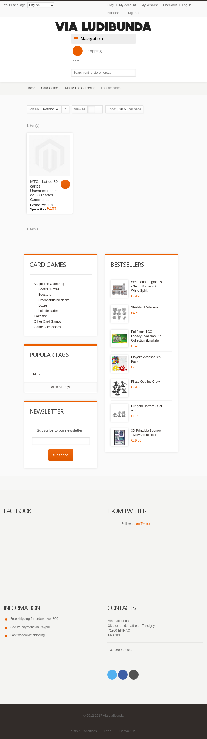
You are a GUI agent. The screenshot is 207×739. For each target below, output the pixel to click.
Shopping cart (87, 55)
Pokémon (41, 316)
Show (112, 109)
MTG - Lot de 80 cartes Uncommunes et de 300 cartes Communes (44, 191)
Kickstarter (115, 13)
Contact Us (127, 731)
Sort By (33, 109)
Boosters (44, 295)
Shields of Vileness (144, 307)
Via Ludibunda (113, 715)
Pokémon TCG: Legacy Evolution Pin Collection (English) (146, 336)
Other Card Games (47, 321)
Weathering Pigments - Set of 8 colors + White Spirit (146, 286)
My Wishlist (149, 5)
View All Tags (60, 387)
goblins (35, 374)
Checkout (170, 5)
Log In (186, 5)
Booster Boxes (48, 289)
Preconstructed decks (53, 300)
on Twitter (143, 524)
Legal (108, 731)
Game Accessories (47, 327)
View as (79, 109)
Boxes (42, 305)
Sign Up (134, 13)
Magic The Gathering (80, 88)
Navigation (92, 39)
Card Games (50, 88)
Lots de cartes (48, 311)
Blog (110, 5)
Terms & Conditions (83, 731)
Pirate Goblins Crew (145, 381)
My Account (127, 5)
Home (31, 88)
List (98, 109)
